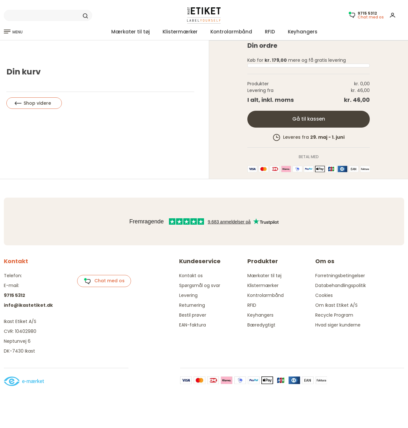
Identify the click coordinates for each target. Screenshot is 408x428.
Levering (188, 295)
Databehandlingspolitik (340, 285)
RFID (270, 31)
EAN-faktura (192, 325)
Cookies (324, 295)
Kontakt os (191, 275)
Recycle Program (334, 315)
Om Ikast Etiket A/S (336, 305)
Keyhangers (302, 31)
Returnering (192, 305)
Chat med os (104, 280)
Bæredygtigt (261, 325)
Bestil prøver (192, 315)
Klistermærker (180, 31)
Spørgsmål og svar (199, 285)
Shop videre (33, 103)
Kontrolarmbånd (231, 31)
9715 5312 (14, 295)
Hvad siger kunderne (338, 325)
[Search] (48, 15)
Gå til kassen (308, 119)
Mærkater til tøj (130, 31)
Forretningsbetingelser (340, 275)
